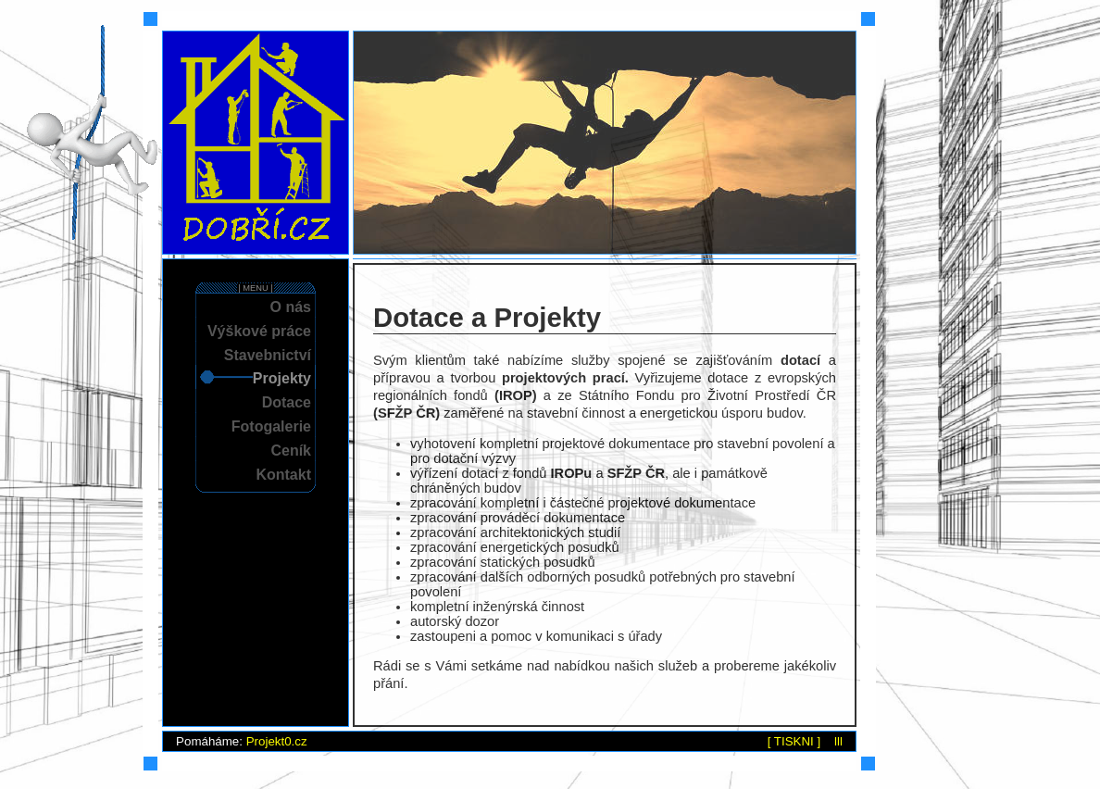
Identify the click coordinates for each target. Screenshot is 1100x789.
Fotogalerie (271, 426)
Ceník (290, 450)
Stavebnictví (267, 355)
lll (838, 741)
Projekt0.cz (276, 741)
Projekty (282, 378)
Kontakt (283, 474)
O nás (290, 307)
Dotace (286, 402)
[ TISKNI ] (794, 741)
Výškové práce (259, 331)
